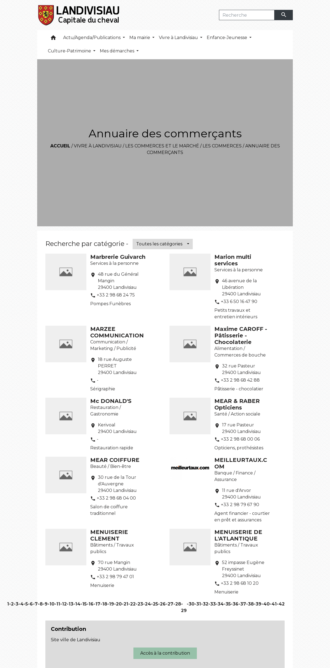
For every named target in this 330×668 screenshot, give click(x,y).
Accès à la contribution (165, 653)
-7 (35, 604)
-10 (51, 604)
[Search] (246, 15)
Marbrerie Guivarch (117, 257)
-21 (125, 604)
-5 (26, 604)
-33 (212, 604)
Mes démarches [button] (117, 51)
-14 (76, 604)
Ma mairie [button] (140, 37)
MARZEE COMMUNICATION (117, 332)
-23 (139, 604)
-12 (63, 604)
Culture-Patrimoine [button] (70, 51)
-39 (257, 604)
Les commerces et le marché (162, 146)
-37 (242, 604)
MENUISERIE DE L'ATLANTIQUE (238, 535)
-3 (16, 604)
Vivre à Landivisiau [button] (179, 37)
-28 (177, 604)
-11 (57, 604)
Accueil (60, 146)
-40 (265, 604)
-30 (190, 604)
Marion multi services (232, 260)
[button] (53, 39)
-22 (132, 604)
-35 (227, 604)
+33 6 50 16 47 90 (239, 301)
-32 (204, 604)
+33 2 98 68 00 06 (240, 439)
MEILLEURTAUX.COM (240, 463)
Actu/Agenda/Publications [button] (92, 37)
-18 (103, 604)
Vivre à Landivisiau (98, 146)
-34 (220, 604)
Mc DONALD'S (111, 401)
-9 (45, 604)
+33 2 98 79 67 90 (240, 504)
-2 (11, 604)
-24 (147, 604)
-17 (97, 604)
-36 (234, 604)
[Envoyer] (283, 15)
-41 (273, 604)
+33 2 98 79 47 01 (115, 576)
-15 (83, 604)
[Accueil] (79, 15)
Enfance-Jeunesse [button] (227, 37)
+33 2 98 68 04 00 (116, 498)
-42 (281, 604)
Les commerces (222, 146)
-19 (110, 604)
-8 (40, 604)
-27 (169, 604)
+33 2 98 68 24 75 (116, 295)
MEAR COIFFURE (114, 460)
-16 (90, 604)
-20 (118, 604)
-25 (154, 604)
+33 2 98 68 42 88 (240, 380)
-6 (30, 604)
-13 (70, 604)
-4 (21, 604)
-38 (250, 604)
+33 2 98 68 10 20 (240, 583)
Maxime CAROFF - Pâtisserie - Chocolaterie (240, 335)
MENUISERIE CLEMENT (109, 535)
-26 (162, 604)
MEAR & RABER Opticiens (237, 404)
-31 (197, 604)
